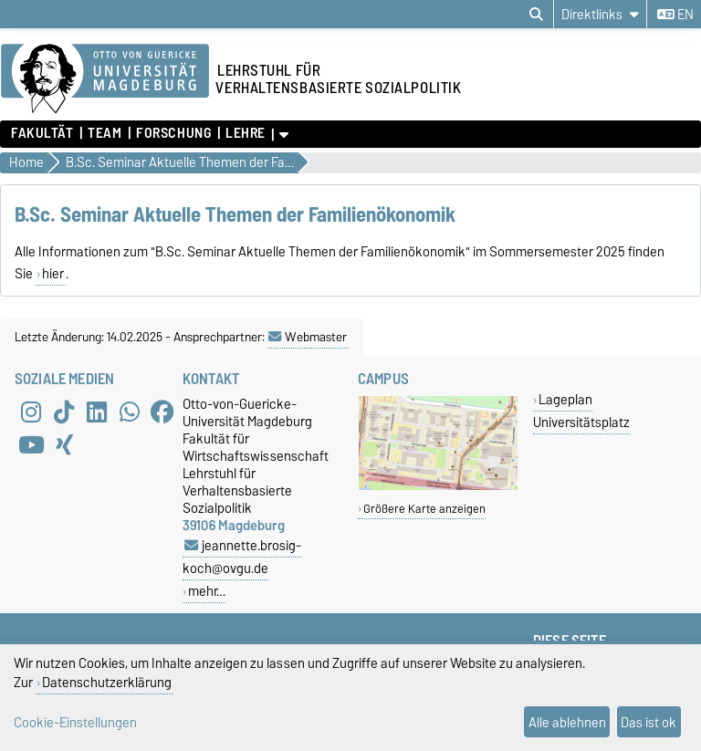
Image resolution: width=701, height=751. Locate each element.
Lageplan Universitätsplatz (581, 410)
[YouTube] (31, 444)
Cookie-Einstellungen (75, 722)
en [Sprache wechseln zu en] (675, 15)
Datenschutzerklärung (107, 682)
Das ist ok (648, 722)
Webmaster (307, 337)
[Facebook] (162, 411)
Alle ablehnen (567, 722)
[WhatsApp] (129, 411)
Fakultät (42, 133)
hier (53, 274)
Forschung (173, 133)
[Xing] (63, 444)
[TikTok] (63, 411)
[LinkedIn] (96, 411)
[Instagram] (31, 411)
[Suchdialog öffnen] (536, 15)
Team (104, 133)
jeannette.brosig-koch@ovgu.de (242, 556)
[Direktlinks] (600, 14)
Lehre (245, 133)
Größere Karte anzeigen (424, 508)
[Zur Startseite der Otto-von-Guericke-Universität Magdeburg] (105, 79)
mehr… (206, 590)
